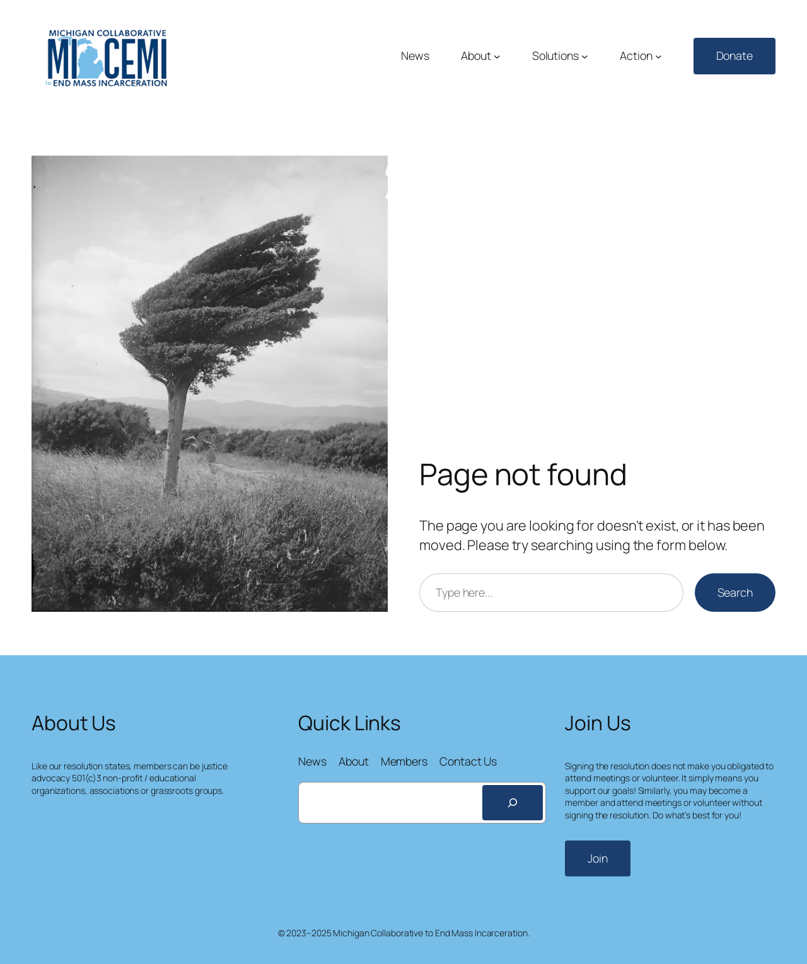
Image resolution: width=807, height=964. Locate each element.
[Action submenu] (658, 56)
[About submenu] (497, 56)
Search (735, 592)
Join (598, 858)
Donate (734, 55)
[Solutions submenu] (584, 56)
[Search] (512, 802)
